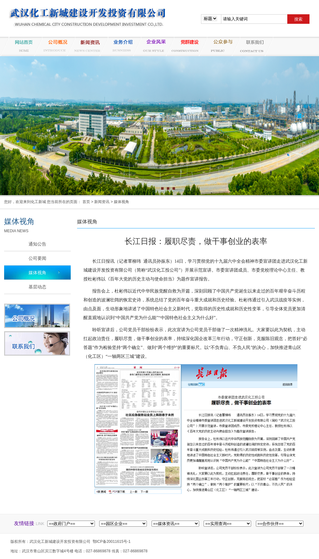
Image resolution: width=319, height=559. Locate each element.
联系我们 (252, 46)
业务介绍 (120, 46)
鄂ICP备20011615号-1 (112, 541)
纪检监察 (219, 46)
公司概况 (54, 46)
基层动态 (37, 286)
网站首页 (21, 46)
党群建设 (186, 46)
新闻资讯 (87, 46)
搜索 (298, 19)
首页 (86, 202)
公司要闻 (37, 258)
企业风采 (153, 46)
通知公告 (37, 244)
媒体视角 (121, 202)
